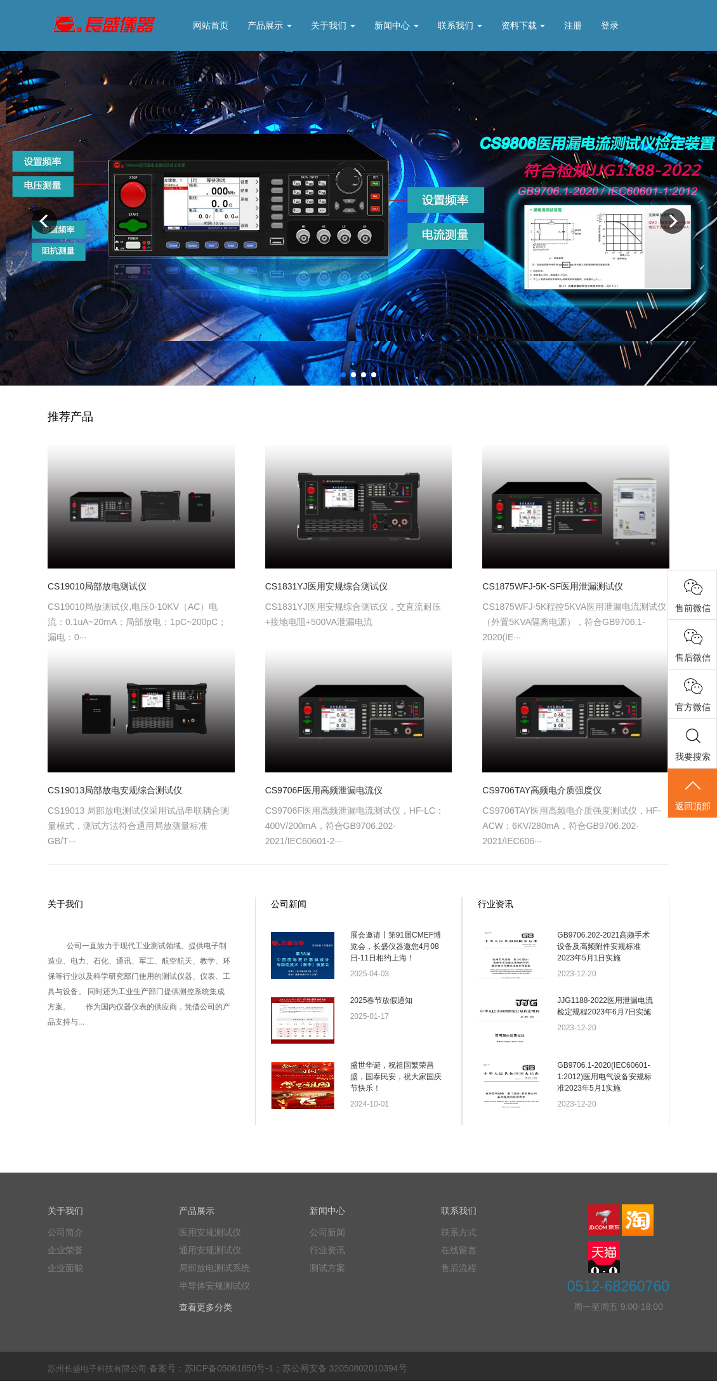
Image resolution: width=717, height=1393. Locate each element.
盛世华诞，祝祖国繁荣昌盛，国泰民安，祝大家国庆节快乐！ (396, 1085)
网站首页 (210, 25)
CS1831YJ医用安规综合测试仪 (326, 586)
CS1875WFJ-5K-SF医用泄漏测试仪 (552, 586)
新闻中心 (396, 25)
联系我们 (460, 25)
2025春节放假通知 (381, 1004)
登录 (610, 25)
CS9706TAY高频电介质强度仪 (542, 790)
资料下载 (523, 25)
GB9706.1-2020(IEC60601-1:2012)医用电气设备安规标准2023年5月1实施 (604, 1085)
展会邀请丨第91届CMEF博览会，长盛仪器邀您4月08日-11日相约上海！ (395, 946)
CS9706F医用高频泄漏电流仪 (324, 790)
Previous (44, 221)
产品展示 (269, 25)
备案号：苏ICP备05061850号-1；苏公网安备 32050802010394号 (278, 1380)
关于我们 (333, 25)
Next (672, 221)
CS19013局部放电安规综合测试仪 (115, 790)
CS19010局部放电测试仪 (97, 586)
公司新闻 (288, 904)
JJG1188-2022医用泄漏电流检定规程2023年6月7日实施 (605, 1010)
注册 (573, 25)
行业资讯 (495, 904)
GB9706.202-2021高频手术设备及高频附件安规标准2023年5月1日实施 (603, 946)
